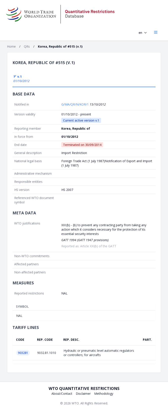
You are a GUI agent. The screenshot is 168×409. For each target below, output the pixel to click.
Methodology (103, 393)
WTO (75, 403)
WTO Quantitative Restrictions (84, 388)
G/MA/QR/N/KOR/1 (75, 104)
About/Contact (61, 393)
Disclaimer (83, 393)
